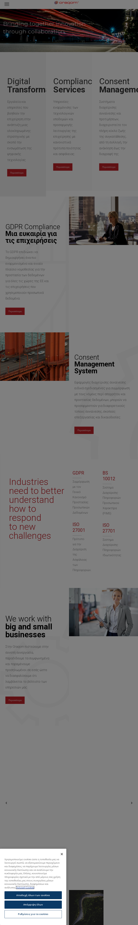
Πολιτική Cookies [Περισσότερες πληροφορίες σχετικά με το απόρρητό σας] (25, 887)
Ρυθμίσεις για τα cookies (33, 914)
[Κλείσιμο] (62, 854)
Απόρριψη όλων (33, 904)
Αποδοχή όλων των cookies (33, 895)
